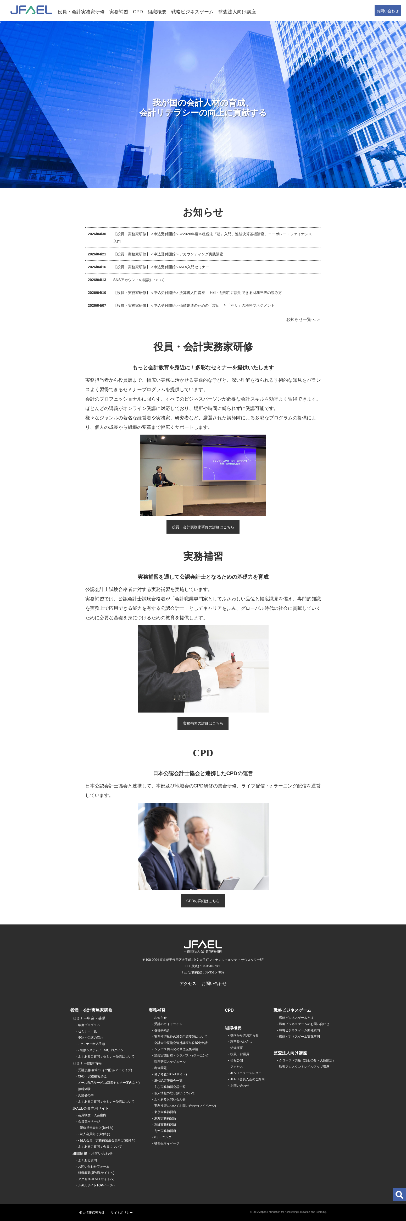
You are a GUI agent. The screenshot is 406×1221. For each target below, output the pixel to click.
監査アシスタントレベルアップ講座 (304, 1067)
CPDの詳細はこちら (203, 901)
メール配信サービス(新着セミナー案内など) (109, 1083)
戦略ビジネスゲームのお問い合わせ (304, 1024)
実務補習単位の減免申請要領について (181, 1036)
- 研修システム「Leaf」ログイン (101, 1050)
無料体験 (84, 1089)
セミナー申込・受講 (89, 1018)
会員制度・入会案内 (92, 1115)
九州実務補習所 (165, 1131)
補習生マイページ (166, 1143)
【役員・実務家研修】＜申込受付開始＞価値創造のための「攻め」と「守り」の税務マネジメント (194, 305)
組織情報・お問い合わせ (93, 1153)
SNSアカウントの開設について (139, 280)
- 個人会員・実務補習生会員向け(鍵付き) (106, 1140)
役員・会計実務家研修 (81, 11)
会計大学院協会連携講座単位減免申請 (181, 1043)
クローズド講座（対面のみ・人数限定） (307, 1060)
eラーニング (163, 1137)
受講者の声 (86, 1095)
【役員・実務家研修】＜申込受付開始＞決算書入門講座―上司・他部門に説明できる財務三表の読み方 (197, 293)
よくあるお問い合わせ (170, 1099)
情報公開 (236, 1060)
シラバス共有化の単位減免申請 (176, 1049)
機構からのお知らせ (244, 1035)
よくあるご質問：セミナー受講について (106, 1056)
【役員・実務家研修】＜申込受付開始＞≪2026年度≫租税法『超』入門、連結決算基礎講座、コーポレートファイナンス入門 (212, 237)
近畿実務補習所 (165, 1124)
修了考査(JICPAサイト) (170, 1074)
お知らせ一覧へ (300, 319)
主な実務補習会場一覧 (170, 1087)
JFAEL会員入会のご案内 (247, 1079)
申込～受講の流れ (90, 1037)
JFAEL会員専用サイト (91, 1108)
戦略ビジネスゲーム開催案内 (299, 1030)
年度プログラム (89, 1025)
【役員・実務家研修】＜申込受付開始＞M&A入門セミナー (161, 267)
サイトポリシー (122, 1212)
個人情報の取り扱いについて (174, 1093)
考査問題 (160, 1068)
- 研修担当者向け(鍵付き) (95, 1128)
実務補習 (118, 11)
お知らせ (160, 1018)
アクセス (188, 983)
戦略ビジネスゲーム (192, 11)
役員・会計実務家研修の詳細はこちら (203, 527)
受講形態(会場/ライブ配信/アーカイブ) (105, 1070)
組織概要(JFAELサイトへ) (96, 1173)
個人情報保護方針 (91, 1212)
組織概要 (157, 11)
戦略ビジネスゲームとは (296, 1018)
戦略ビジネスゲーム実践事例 (299, 1036)
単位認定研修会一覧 (168, 1080)
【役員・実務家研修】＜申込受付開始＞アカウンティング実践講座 (168, 254)
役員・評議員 (239, 1054)
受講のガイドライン (168, 1024)
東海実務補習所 (165, 1118)
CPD (138, 11)
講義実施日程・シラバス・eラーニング (181, 1055)
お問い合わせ (388, 11)
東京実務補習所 (165, 1112)
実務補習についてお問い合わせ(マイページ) (185, 1106)
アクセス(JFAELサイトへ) (96, 1179)
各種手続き (162, 1030)
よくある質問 (87, 1160)
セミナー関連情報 (87, 1063)
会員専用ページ (89, 1121)
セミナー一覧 (87, 1031)
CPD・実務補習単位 (92, 1076)
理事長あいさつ (241, 1041)
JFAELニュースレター (246, 1073)
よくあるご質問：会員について (100, 1146)
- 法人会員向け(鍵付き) (94, 1134)
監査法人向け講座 (237, 11)
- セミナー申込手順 (91, 1044)
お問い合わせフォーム (93, 1166)
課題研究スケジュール (170, 1062)
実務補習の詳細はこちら (203, 723)
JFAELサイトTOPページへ (97, 1185)
